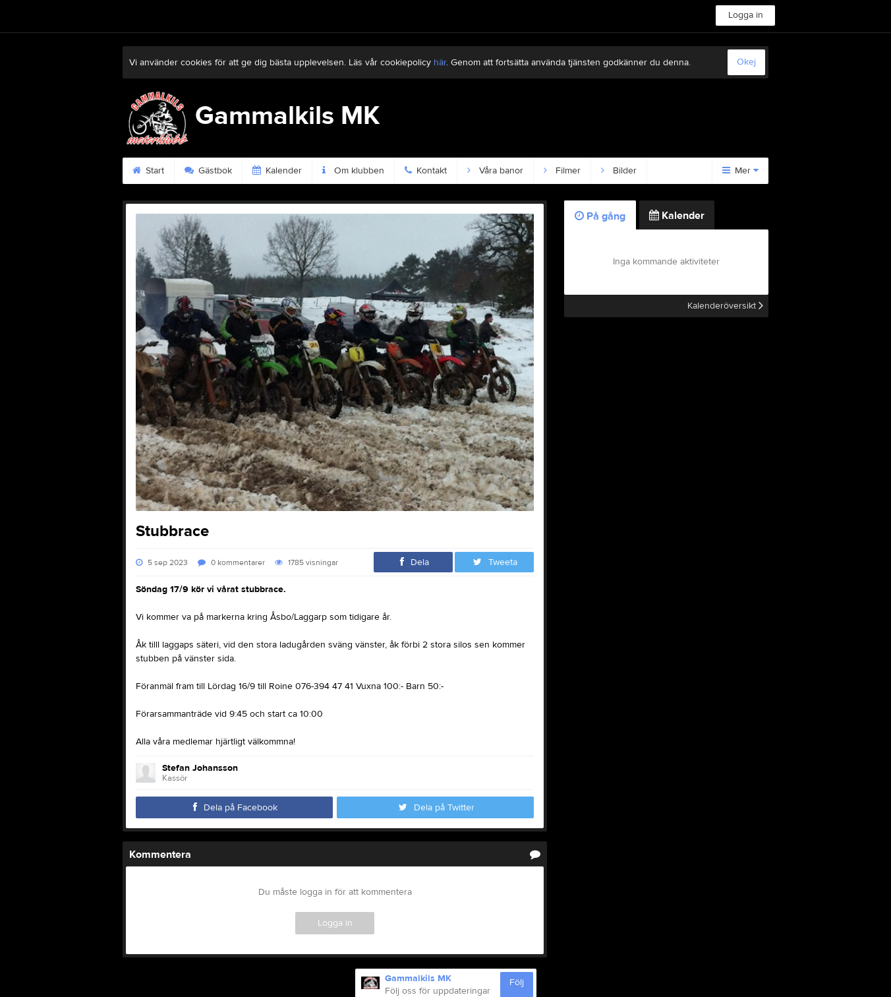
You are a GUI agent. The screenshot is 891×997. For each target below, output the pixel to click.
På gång (600, 216)
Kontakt (426, 171)
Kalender (277, 171)
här (440, 63)
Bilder (619, 171)
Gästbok (208, 171)
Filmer (562, 171)
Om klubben (353, 171)
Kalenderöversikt (725, 306)
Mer (740, 171)
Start (148, 171)
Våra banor (495, 171)
